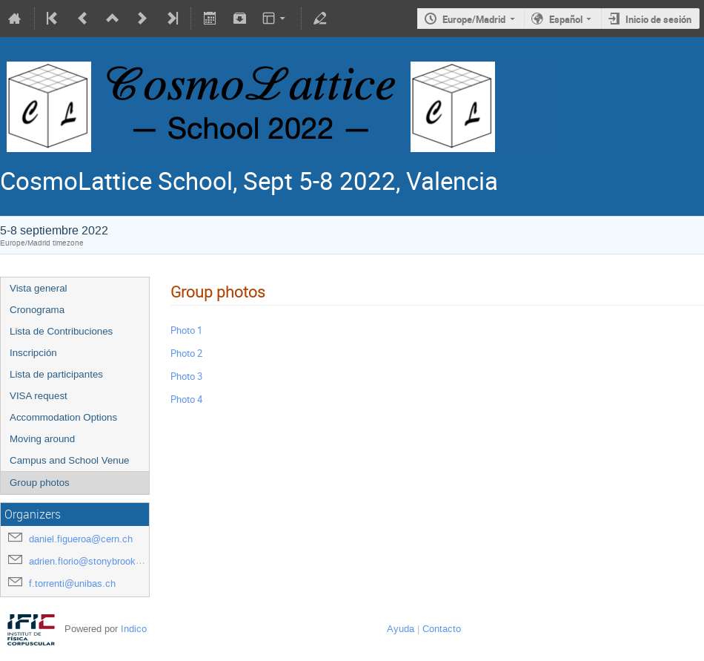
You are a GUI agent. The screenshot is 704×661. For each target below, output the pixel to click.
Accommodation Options (63, 417)
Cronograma (37, 309)
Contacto (441, 628)
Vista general (38, 288)
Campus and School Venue (70, 460)
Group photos (40, 482)
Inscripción (33, 352)
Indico (134, 628)
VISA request (38, 395)
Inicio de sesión (658, 19)
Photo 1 (186, 330)
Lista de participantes (56, 374)
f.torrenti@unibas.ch (72, 583)
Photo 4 (186, 399)
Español (565, 19)
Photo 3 (186, 376)
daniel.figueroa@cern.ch (81, 539)
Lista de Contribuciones (61, 331)
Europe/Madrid (473, 19)
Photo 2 (186, 353)
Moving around (42, 438)
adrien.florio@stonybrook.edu (91, 561)
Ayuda (400, 628)
